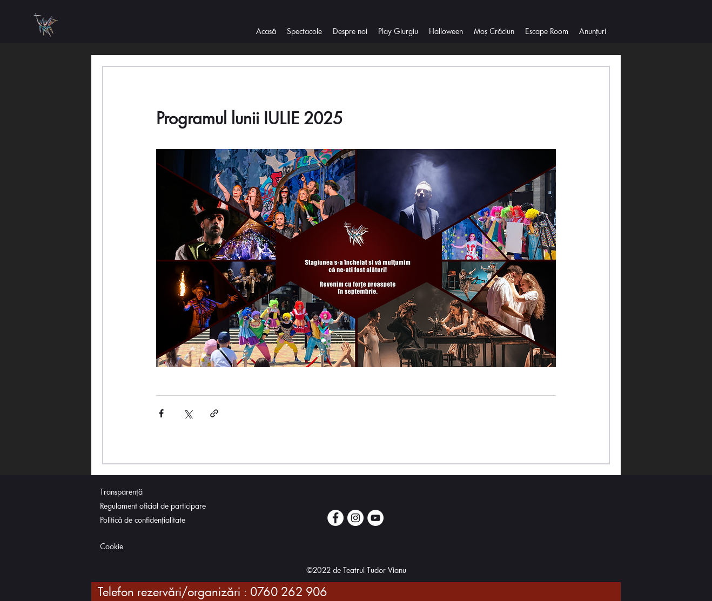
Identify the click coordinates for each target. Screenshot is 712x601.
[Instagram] (355, 518)
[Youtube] (375, 518)
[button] (350, 32)
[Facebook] (335, 518)
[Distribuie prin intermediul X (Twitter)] (188, 413)
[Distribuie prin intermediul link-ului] (214, 413)
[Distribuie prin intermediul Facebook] (161, 413)
